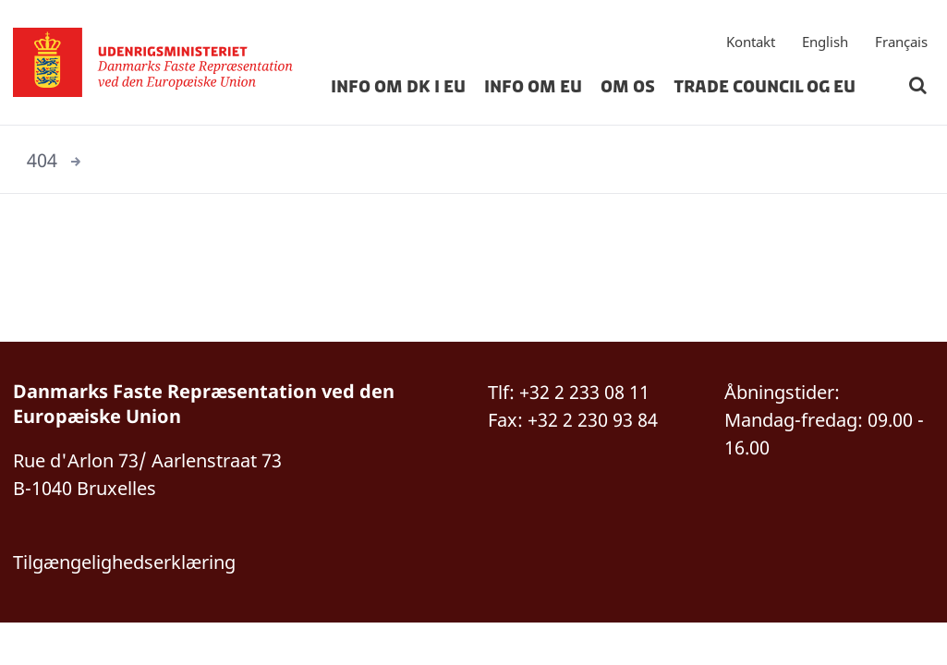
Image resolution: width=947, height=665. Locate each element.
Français (901, 41)
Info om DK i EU (398, 87)
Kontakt (750, 41)
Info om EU (533, 87)
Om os (628, 87)
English (825, 41)
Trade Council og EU (765, 87)
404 (42, 160)
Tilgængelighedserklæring (124, 562)
